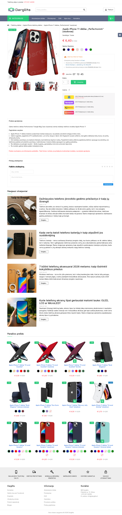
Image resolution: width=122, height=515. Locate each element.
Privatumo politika (49, 502)
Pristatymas (52, 18)
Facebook (69, 90)
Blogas (9, 505)
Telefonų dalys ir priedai (20, 2)
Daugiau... (44, 220)
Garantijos (47, 499)
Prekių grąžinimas (49, 505)
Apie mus (67, 18)
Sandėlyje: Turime (68, 35)
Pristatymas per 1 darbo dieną (84, 101)
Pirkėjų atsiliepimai (16, 161)
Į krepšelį (78, 82)
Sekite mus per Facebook (15, 493)
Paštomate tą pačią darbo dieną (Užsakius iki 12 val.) (94, 97)
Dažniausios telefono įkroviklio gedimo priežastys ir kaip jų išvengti (74, 200)
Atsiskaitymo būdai (38, 18)
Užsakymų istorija (12, 499)
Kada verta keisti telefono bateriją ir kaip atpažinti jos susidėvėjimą (71, 234)
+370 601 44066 (28, 2)
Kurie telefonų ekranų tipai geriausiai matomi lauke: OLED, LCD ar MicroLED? (73, 302)
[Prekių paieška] (61, 10)
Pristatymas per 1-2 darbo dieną (84, 106)
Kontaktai (76, 18)
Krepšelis (10, 496)
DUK (60, 18)
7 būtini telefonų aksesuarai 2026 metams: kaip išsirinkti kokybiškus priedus (73, 268)
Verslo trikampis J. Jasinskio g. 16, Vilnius (78, 65)
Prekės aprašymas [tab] (15, 121)
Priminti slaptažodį (13, 502)
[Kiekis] (64, 82)
